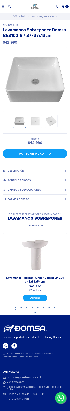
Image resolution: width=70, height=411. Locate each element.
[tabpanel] (35, 267)
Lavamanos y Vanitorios (42, 16)
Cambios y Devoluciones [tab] (22, 189)
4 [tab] (32, 308)
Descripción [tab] (13, 170)
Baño (23, 16)
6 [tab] (43, 308)
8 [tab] (55, 308)
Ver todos (35, 225)
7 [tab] (49, 308)
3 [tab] (27, 308)
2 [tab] (21, 308)
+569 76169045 (14, 382)
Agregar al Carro (35, 153)
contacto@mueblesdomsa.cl (22, 377)
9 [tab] (35, 312)
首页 (15, 16)
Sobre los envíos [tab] (17, 180)
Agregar (35, 298)
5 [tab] (38, 308)
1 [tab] (15, 308)
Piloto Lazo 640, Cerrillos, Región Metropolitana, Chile (33, 388)
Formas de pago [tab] (16, 199)
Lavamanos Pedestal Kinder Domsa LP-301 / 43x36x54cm (35, 279)
